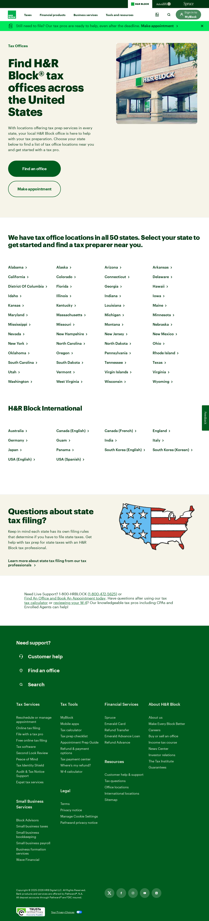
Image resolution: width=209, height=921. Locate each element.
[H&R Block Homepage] (140, 4)
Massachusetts (69, 315)
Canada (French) (119, 430)
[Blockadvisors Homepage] (164, 4)
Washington (18, 381)
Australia (16, 430)
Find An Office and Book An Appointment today (65, 598)
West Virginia (67, 381)
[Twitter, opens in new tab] (109, 893)
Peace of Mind (27, 759)
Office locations (117, 787)
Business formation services (31, 851)
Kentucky (64, 305)
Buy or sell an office (163, 736)
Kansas (14, 305)
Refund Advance (117, 742)
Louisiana (113, 305)
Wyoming (161, 381)
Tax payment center (75, 759)
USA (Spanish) (68, 459)
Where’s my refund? (75, 765)
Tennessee (114, 362)
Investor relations (162, 755)
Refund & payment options (74, 751)
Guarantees (157, 767)
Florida (62, 286)
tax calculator (36, 603)
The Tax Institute (161, 761)
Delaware (161, 276)
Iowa (157, 295)
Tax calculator (71, 730)
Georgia (111, 286)
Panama (63, 449)
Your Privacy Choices (62, 912)
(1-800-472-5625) (102, 594)
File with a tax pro (29, 734)
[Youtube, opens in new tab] (145, 893)
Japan (13, 449)
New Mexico (163, 334)
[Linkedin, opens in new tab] (156, 893)
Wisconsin (113, 381)
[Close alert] (202, 26)
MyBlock (66, 717)
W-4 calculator (71, 771)
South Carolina (21, 362)
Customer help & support (124, 775)
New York (16, 343)
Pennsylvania (116, 353)
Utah (12, 372)
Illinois (62, 295)
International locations (122, 793)
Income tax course (163, 742)
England (160, 430)
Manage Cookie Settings (79, 816)
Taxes (28, 15)
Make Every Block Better (167, 724)
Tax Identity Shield (30, 765)
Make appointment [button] (34, 189)
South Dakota (68, 362)
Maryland (16, 315)
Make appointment (158, 25)
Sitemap (111, 800)
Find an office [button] (34, 168)
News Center (158, 748)
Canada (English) (71, 430)
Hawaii (159, 286)
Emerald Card (115, 724)
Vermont (63, 372)
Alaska (62, 267)
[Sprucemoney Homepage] (189, 4)
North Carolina (69, 343)
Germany (16, 440)
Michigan (113, 315)
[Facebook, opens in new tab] (121, 893)
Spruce (110, 717)
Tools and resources (119, 15)
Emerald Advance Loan (122, 736)
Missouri (63, 324)
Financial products (52, 15)
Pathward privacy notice (79, 822)
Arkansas (161, 267)
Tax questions (115, 781)
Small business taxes (32, 826)
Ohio (157, 343)
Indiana (111, 295)
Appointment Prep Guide (79, 742)
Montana (112, 324)
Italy (156, 440)
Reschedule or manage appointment (33, 719)
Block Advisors (27, 820)
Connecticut (115, 276)
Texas (158, 362)
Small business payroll (33, 843)
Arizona (111, 267)
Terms (65, 804)
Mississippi (17, 324)
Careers (155, 730)
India (109, 440)
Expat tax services (30, 782)
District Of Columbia (26, 286)
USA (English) (20, 459)
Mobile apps (69, 724)
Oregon (63, 353)
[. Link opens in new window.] (30, 912)
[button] (188, 14)
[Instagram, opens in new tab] (133, 893)
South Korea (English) (123, 449)
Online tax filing (28, 728)
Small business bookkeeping (27, 834)
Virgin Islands (116, 372)
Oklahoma (17, 353)
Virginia (159, 372)
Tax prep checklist (74, 736)
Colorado (64, 276)
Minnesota (162, 315)
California (16, 276)
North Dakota (116, 343)
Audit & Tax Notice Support (30, 773)
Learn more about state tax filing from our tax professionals (47, 563)
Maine (158, 305)
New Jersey (114, 334)
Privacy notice (71, 810)
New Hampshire (70, 334)
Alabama (16, 267)
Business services (86, 15)
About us (156, 717)
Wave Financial (27, 860)
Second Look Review (32, 753)
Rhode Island (164, 353)
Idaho (13, 295)
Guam (61, 440)
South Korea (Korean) (171, 449)
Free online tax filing (31, 740)
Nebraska (161, 324)
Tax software (26, 746)
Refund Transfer (117, 730)
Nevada (14, 334)
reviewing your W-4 (70, 603)
